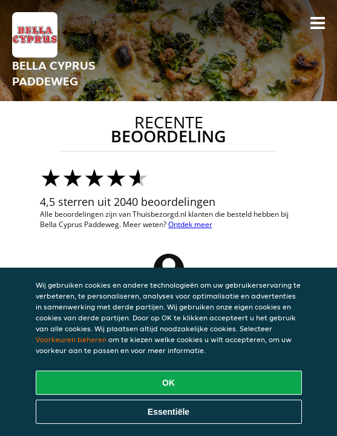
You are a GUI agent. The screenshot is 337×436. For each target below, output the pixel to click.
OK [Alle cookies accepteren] (168, 383)
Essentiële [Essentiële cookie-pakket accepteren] (168, 412)
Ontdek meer (190, 224)
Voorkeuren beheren (71, 339)
